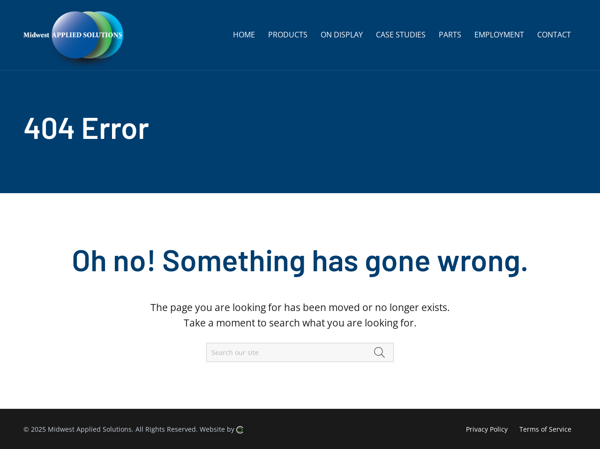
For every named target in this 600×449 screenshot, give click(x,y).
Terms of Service (545, 429)
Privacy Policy (487, 429)
